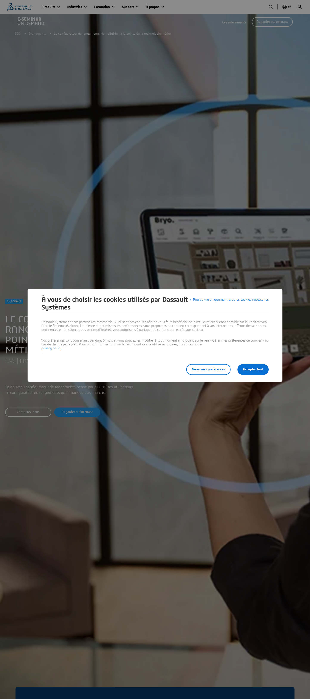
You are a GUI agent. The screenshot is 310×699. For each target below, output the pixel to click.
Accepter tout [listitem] (253, 369)
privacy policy (51, 348)
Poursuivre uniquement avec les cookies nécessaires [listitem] (231, 299)
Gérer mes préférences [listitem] (208, 369)
